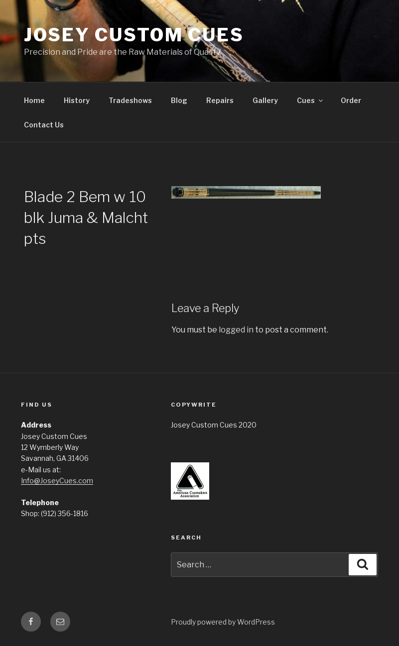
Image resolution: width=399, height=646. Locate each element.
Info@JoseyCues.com (57, 480)
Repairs (220, 100)
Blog (179, 100)
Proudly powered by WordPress (223, 622)
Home (34, 100)
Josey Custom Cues (134, 35)
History (77, 100)
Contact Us (44, 124)
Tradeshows (130, 100)
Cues (310, 100)
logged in (236, 329)
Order (351, 100)
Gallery (265, 100)
